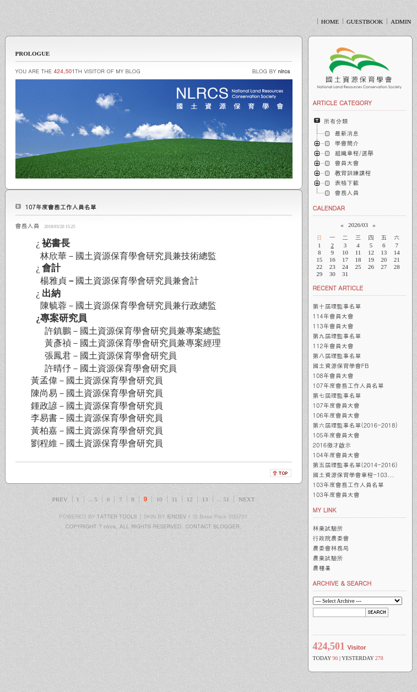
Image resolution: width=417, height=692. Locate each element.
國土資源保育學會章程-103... (353, 475)
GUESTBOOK (364, 21)
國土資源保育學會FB (341, 365)
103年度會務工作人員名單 (348, 484)
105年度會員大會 (336, 435)
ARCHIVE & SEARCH (342, 583)
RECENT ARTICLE (338, 288)
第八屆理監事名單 (337, 356)
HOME (330, 21)
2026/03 (358, 224)
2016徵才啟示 (332, 445)
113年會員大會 (333, 326)
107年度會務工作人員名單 (60, 207)
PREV (60, 499)
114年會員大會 (333, 316)
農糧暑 (322, 568)
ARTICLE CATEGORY (342, 103)
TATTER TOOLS (117, 516)
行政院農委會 (331, 538)
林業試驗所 (328, 528)
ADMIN (401, 21)
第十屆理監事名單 (337, 306)
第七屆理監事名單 (337, 395)
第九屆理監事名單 (337, 336)
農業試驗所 (328, 558)
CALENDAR (329, 208)
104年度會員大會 (336, 455)
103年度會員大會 (336, 494)
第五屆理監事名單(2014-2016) (355, 465)
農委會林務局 (331, 548)
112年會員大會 (333, 346)
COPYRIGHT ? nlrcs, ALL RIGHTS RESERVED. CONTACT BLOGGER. (154, 526)
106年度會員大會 (336, 415)
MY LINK (325, 510)
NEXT (246, 499)
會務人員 (27, 225)
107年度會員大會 (336, 405)
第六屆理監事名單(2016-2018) (355, 425)
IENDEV (176, 516)
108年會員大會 (333, 375)
